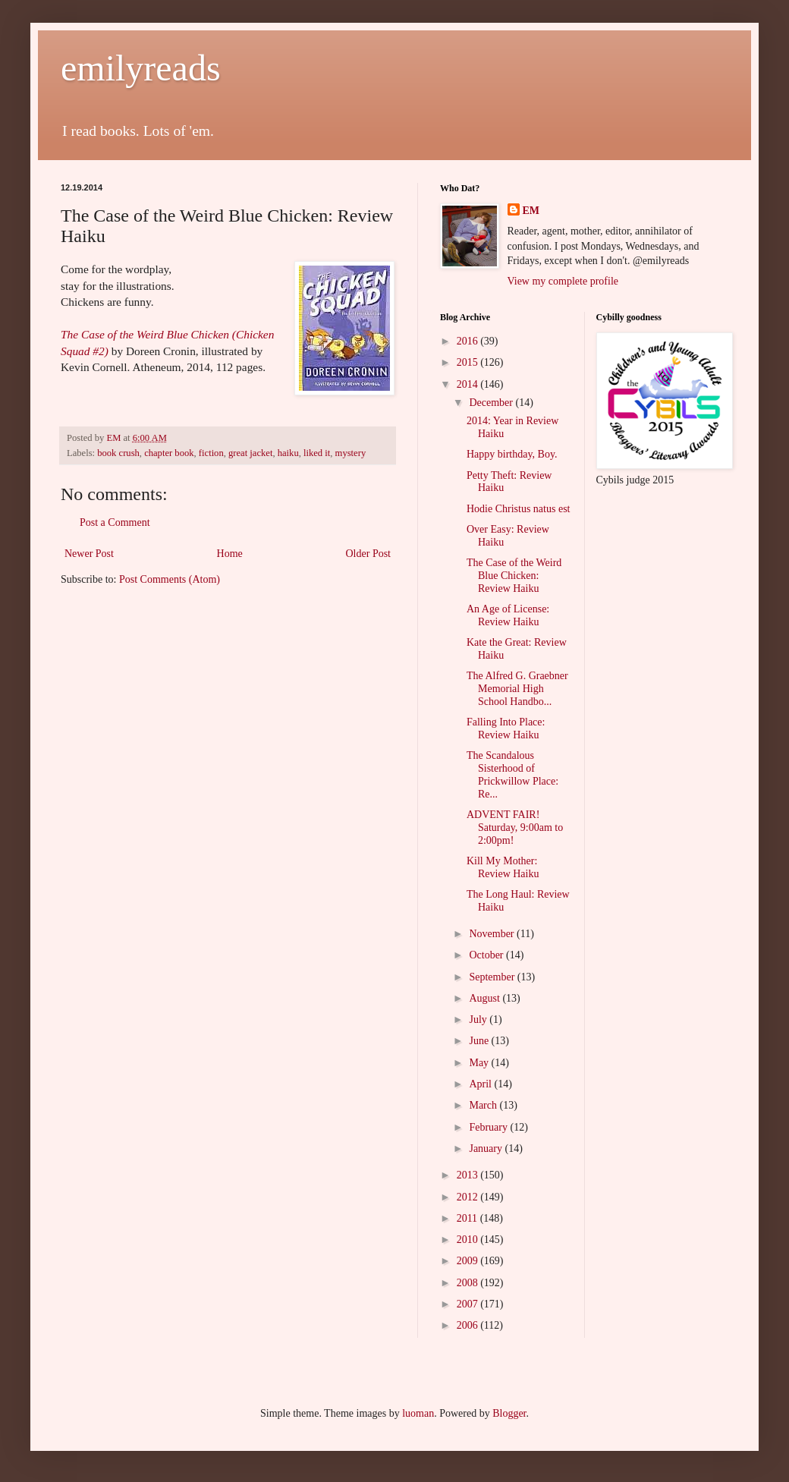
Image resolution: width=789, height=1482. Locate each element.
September (493, 977)
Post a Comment (115, 522)
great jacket (250, 453)
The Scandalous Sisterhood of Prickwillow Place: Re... (512, 774)
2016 (469, 341)
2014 (469, 384)
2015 (469, 362)
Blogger (509, 1413)
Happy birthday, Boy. (512, 454)
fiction (211, 453)
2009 (469, 1260)
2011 (468, 1218)
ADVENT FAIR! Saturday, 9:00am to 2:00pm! (515, 827)
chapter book (168, 453)
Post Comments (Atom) (169, 579)
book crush (118, 453)
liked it (316, 453)
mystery (350, 453)
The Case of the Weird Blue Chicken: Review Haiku (514, 575)
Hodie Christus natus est (519, 508)
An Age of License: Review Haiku (508, 615)
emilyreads (141, 68)
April (481, 1084)
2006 (469, 1325)
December (492, 402)
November (493, 933)
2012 (469, 1197)
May (480, 1062)
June (480, 1040)
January (487, 1148)
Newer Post (89, 553)
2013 (469, 1175)
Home (230, 553)
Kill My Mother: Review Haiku (503, 867)
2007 (469, 1304)
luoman (418, 1413)
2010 (469, 1239)
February (489, 1127)
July (479, 1019)
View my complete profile (563, 281)
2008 (469, 1282)
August (485, 998)
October (487, 955)
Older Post (368, 553)
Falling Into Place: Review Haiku (506, 728)
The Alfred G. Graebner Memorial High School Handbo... (517, 688)
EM (531, 210)
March (484, 1105)
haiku (288, 453)
